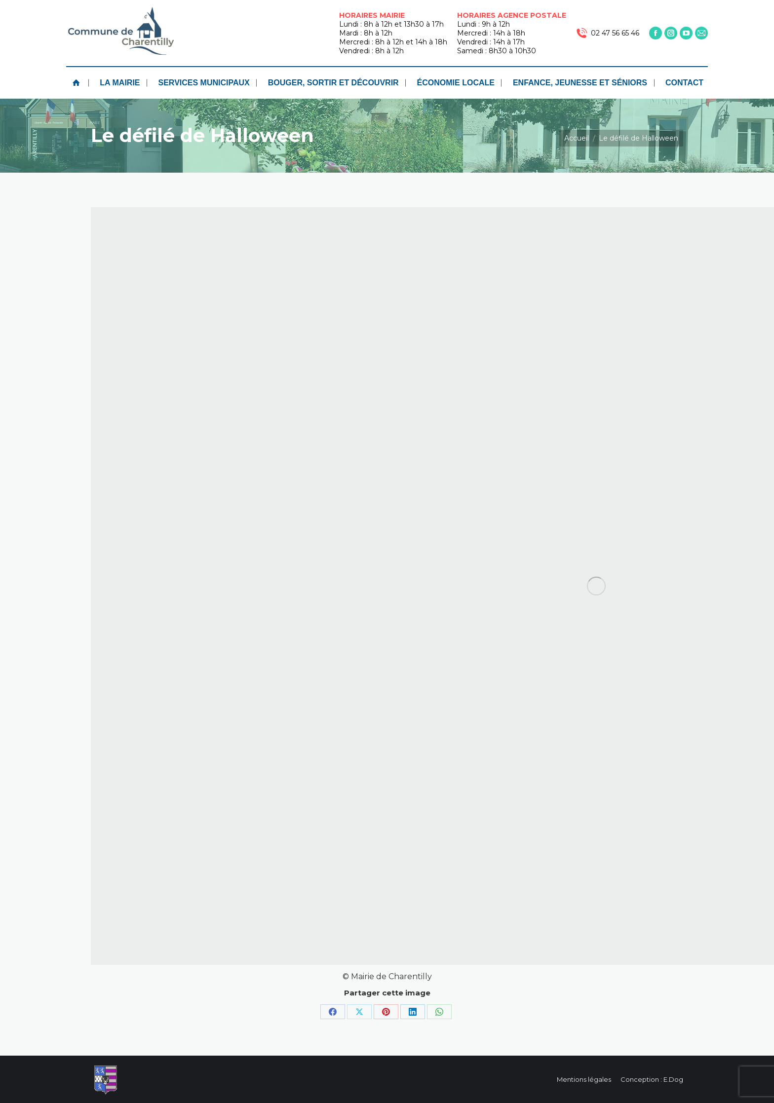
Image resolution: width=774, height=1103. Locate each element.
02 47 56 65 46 (607, 33)
